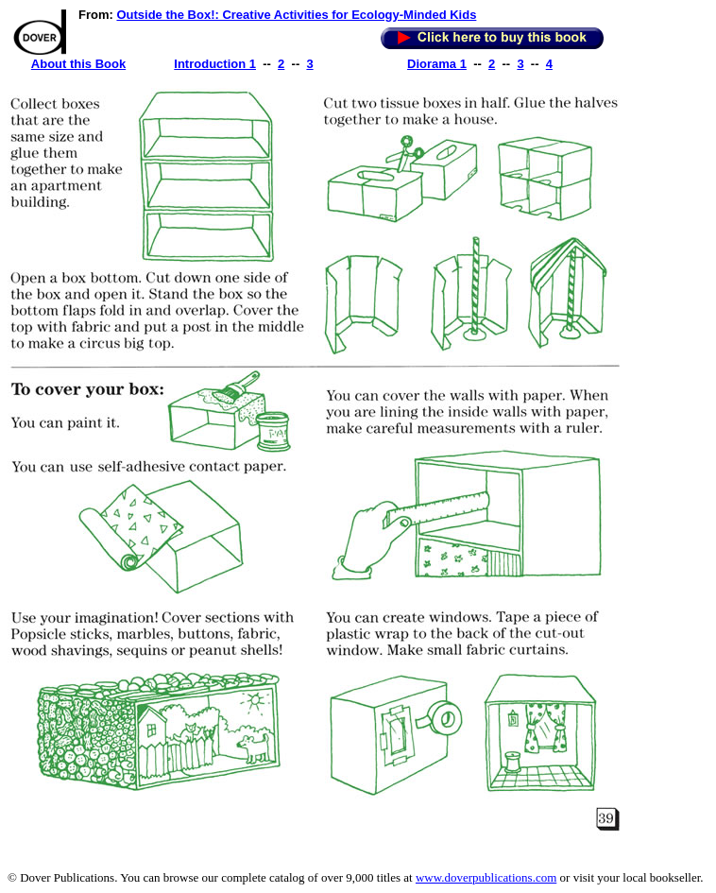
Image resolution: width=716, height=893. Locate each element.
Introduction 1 (215, 64)
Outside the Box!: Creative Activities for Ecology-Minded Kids (296, 15)
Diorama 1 (437, 64)
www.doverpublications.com (486, 877)
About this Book (78, 64)
